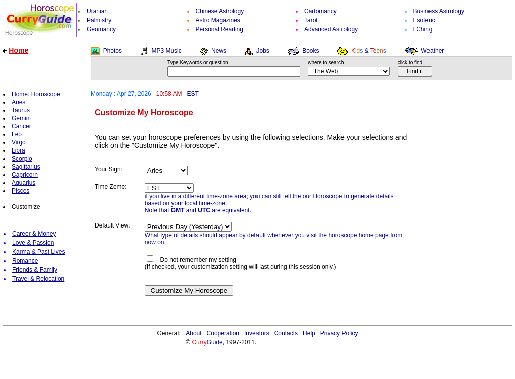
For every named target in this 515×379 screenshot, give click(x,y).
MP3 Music (166, 50)
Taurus (21, 110)
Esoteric (424, 20)
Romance (25, 260)
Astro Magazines (218, 20)
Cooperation (223, 333)
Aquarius (23, 182)
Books (310, 50)
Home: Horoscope (36, 94)
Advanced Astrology (331, 29)
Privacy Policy (339, 333)
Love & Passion (33, 242)
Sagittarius (26, 166)
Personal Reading (219, 29)
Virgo (19, 142)
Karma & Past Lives (38, 251)
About (193, 333)
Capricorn (25, 174)
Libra (18, 150)
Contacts (286, 333)
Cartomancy (320, 11)
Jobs (262, 50)
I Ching (423, 29)
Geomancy (101, 29)
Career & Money (34, 233)
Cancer (21, 126)
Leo (17, 134)
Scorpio (22, 158)
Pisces (20, 190)
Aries (18, 102)
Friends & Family (34, 269)
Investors (256, 333)
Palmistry (99, 20)
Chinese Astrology (220, 11)
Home (18, 50)
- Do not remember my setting (191, 259)
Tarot (311, 20)
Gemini (21, 118)
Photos (112, 50)
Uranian (97, 11)
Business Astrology (438, 11)
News (218, 50)
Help (309, 333)
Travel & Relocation (38, 278)
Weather (432, 50)
